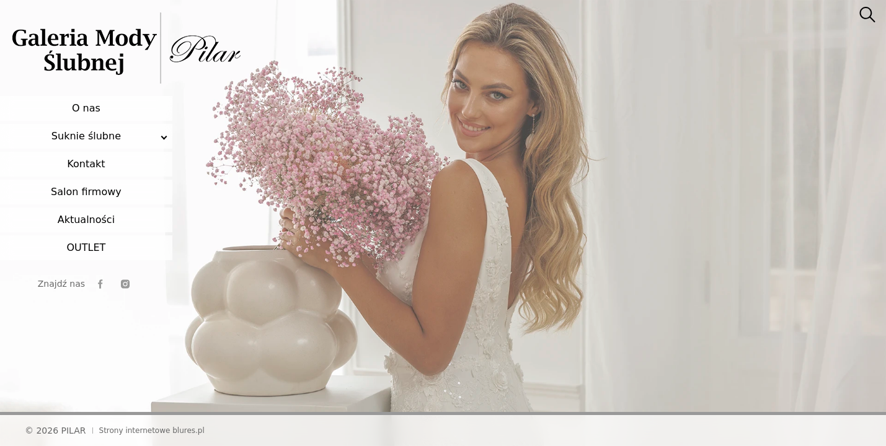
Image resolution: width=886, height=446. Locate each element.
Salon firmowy (86, 192)
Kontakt (86, 164)
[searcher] (867, 15)
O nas (86, 108)
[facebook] (100, 284)
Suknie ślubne (86, 136)
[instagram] (125, 284)
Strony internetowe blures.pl (152, 430)
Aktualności (86, 219)
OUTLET (85, 247)
